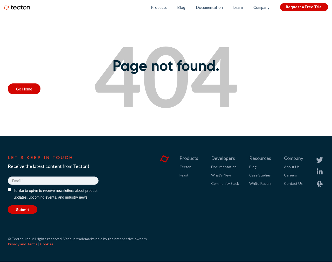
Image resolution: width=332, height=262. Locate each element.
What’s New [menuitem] (221, 175)
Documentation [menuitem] (224, 167)
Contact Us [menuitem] (293, 183)
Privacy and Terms (22, 244)
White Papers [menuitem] (260, 183)
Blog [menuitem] (253, 167)
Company (261, 7)
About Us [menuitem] (292, 167)
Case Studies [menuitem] (260, 175)
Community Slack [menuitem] (225, 183)
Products (159, 7)
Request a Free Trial (304, 6)
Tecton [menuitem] (185, 167)
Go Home (24, 89)
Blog (181, 7)
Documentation (209, 7)
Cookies (46, 244)
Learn (238, 7)
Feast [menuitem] (184, 175)
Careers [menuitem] (290, 175)
